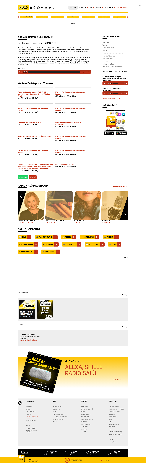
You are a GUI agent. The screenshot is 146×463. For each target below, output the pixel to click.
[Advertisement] (137, 35)
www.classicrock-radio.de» (29, 340)
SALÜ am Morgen (108, 48)
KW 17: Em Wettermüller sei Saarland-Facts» (33, 152)
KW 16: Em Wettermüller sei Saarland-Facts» (70, 152)
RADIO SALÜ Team (114, 411)
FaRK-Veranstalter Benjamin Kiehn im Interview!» (70, 123)
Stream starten (122, 7)
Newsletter (112, 414)
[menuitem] (73, 7)
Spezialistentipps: (23, 292)
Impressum (112, 426)
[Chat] (119, 244)
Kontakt (111, 439)
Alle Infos (117, 380)
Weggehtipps (85, 416)
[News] (29, 237)
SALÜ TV (55, 421)
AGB (110, 429)
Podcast (105, 50)
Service (98, 7)
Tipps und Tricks (85, 424)
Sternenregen (113, 416)
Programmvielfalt (120, 187)
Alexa (110, 419)
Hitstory (105, 61)
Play (19, 72)
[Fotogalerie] (79, 244)
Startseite (73, 7)
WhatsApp (23, 177)
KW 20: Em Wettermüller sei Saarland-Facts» (33, 109)
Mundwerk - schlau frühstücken (112, 67)
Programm (82, 7)
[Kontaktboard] (36, 244)
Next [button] (127, 17)
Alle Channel (105, 460)
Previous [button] (19, 17)
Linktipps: (20, 324)
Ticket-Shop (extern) (87, 419)
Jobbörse (84, 421)
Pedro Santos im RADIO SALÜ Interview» (34, 136)
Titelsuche (84, 429)
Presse (111, 436)
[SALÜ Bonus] (58, 252)
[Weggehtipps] (102, 244)
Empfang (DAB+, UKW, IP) (116, 409)
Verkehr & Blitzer (86, 414)
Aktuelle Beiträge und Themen (112, 53)
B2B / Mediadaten (114, 406)
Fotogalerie (56, 409)
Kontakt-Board (57, 406)
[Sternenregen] (36, 252)
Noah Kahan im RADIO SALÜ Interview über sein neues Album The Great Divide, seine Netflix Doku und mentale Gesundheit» (35, 167)
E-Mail (34, 177)
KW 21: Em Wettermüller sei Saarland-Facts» (70, 93)
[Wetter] (74, 237)
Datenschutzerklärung (115, 431)
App (54, 411)
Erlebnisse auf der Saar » (65, 165)
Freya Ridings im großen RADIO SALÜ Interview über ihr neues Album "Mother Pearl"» (34, 94)
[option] (31, 208)
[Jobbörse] (56, 244)
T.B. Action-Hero (58, 414)
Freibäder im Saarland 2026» (29, 122)
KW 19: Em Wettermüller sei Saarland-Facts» (70, 109)
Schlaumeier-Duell (108, 64)
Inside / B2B (109, 7)
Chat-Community (58, 419)
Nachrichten (84, 406)
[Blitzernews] (97, 237)
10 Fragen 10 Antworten (60, 416)
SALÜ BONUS (85, 426)
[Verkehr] (116, 237)
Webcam (105, 45)
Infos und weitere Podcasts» (111, 98)
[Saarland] (55, 237)
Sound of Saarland (108, 56)
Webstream (106, 42)
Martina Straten (107, 58)
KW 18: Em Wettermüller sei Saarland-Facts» (70, 137)
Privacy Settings (113, 442)
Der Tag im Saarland (87, 409)
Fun (91, 7)
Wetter (83, 411)
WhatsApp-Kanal (114, 424)
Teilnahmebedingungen (115, 434)
